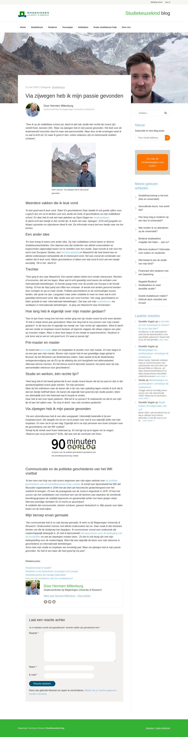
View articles (84, 596)
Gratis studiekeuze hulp (105, 27)
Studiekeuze (37, 27)
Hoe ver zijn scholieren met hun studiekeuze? (49, 578)
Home (23, 27)
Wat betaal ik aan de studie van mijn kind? (153, 262)
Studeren (52, 27)
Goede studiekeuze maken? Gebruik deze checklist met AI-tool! (153, 299)
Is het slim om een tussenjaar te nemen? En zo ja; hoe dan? (154, 325)
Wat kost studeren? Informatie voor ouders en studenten (154, 251)
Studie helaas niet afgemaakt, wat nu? (152, 406)
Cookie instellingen (162, 728)
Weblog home (156, 2)
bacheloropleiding (70, 252)
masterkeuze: (104, 301)
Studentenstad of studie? (39, 568)
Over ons (126, 27)
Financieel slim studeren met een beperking (153, 273)
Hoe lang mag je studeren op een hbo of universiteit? (154, 219)
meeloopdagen (101, 217)
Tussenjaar (67, 27)
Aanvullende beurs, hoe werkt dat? (154, 208)
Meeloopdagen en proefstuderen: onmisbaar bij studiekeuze (153, 353)
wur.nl (167, 2)
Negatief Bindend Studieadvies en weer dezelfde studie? (150, 285)
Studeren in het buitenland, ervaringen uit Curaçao (52, 571)
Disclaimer (150, 728)
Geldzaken (83, 27)
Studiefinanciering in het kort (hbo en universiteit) (153, 197)
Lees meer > (161, 376)
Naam (33, 667)
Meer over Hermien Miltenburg (59, 596)
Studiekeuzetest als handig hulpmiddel (46, 575)
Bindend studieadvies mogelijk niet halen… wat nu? (154, 240)
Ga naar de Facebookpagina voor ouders (152, 162)
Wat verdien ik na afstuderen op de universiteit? (153, 230)
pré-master (45, 350)
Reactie (34, 633)
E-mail (33, 675)
